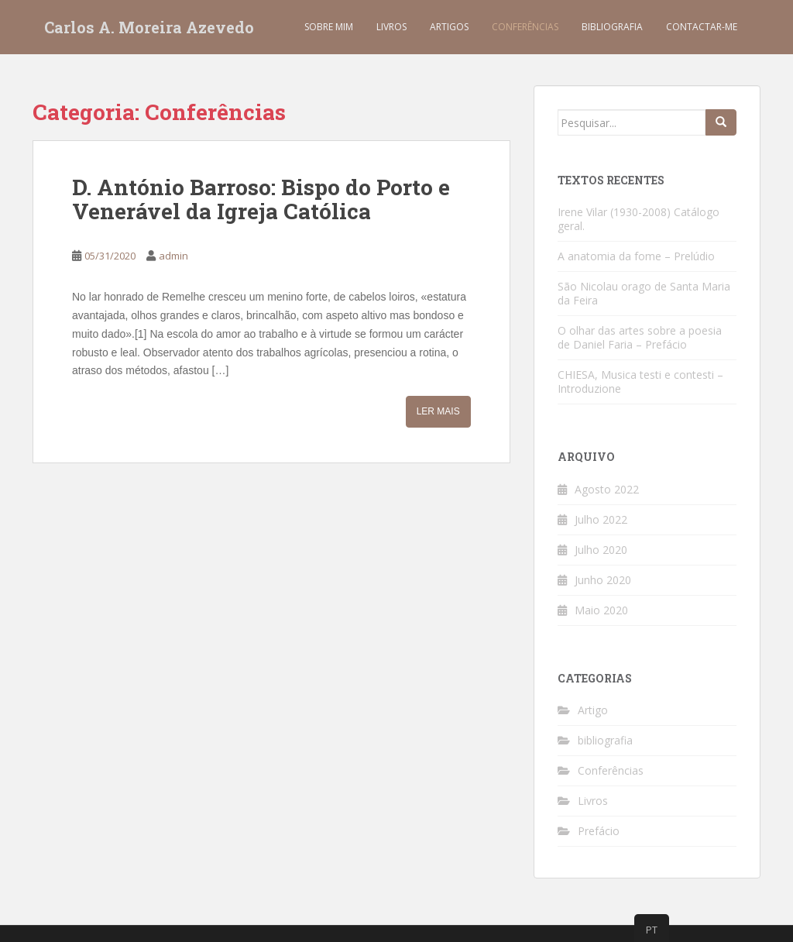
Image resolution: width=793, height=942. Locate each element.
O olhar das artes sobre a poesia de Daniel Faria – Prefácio (640, 337)
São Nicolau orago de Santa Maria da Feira (644, 293)
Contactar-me (701, 26)
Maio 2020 (601, 610)
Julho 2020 (601, 549)
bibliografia (605, 740)
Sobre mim (328, 26)
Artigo (593, 710)
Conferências (525, 26)
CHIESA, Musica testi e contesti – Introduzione (640, 381)
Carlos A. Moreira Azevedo (149, 27)
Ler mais (438, 411)
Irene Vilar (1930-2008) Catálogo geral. (638, 219)
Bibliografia (612, 26)
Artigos (449, 26)
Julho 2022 (601, 519)
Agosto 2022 (607, 489)
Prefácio (599, 830)
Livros (391, 26)
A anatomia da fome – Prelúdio (636, 256)
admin (173, 256)
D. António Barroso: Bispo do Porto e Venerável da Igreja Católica (261, 199)
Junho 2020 (603, 579)
